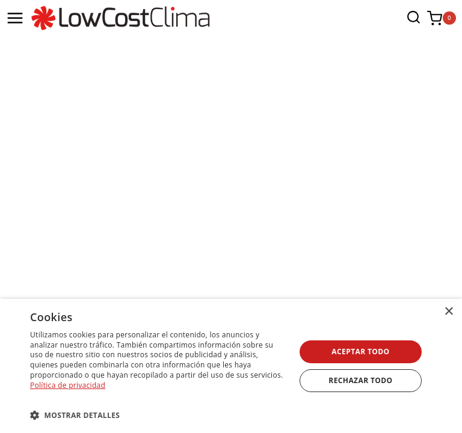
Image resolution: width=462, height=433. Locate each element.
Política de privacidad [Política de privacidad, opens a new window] (67, 385)
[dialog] (231, 366)
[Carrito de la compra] (441, 18)
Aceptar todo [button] (360, 351)
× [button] (448, 311)
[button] (159, 414)
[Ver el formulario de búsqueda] (410, 18)
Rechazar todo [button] (360, 380)
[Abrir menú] (15, 18)
